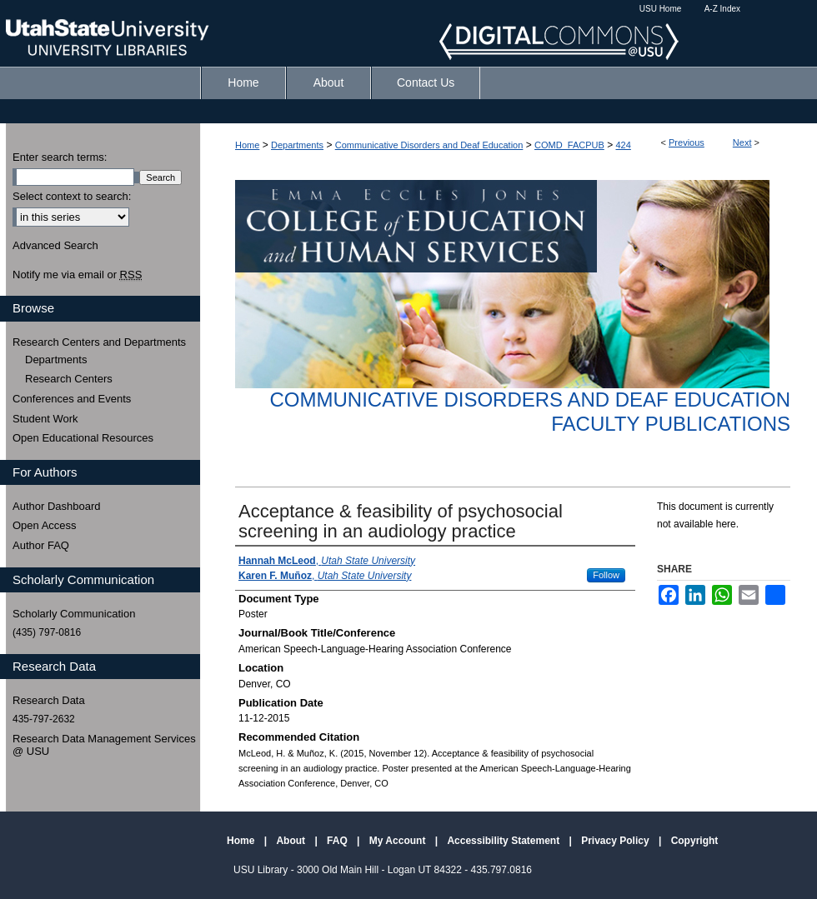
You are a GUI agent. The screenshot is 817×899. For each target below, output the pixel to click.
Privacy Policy (616, 841)
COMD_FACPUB (569, 145)
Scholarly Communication (74, 613)
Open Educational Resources (83, 438)
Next (742, 142)
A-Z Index (722, 8)
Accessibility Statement (504, 841)
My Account (399, 841)
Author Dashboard (57, 506)
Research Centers (69, 378)
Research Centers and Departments (99, 342)
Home (247, 145)
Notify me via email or (77, 275)
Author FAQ (41, 545)
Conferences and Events (72, 398)
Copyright (695, 841)
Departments (297, 145)
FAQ (338, 841)
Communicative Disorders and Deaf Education (429, 145)
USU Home (660, 8)
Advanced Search (55, 245)
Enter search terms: (60, 157)
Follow (606, 575)
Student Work (45, 418)
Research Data (49, 700)
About (292, 841)
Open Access (45, 525)
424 (623, 145)
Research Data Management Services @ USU (104, 745)
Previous (686, 142)
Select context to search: (72, 196)
